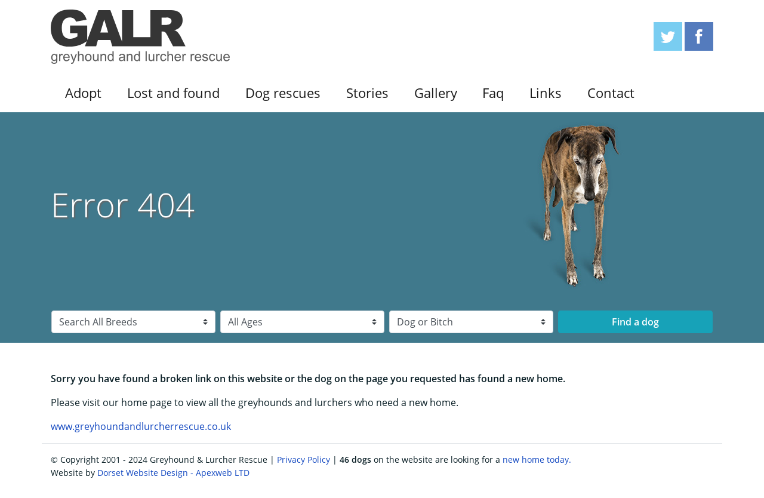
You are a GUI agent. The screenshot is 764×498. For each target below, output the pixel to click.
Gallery (435, 93)
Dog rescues (283, 93)
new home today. (537, 459)
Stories (367, 93)
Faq (493, 93)
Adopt (83, 93)
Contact (610, 93)
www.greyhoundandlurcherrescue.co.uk (141, 426)
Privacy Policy (303, 459)
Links (545, 93)
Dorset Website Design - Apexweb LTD (173, 472)
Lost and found (173, 93)
